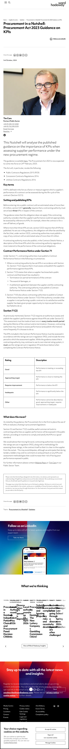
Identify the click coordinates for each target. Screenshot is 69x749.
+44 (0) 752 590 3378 (11, 126)
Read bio (7, 131)
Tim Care (7, 119)
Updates (22, 20)
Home (5, 20)
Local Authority (48, 600)
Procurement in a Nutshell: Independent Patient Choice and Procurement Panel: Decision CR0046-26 (17, 611)
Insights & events (13, 20)
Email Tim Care (8, 129)
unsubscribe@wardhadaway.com (18, 693)
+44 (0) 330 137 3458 (11, 124)
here (26, 161)
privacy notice (52, 693)
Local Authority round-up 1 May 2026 (51, 607)
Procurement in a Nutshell (18, 509)
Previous (5, 646)
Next (63, 646)
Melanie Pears (40, 463)
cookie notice (9, 696)
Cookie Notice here (10, 742)
